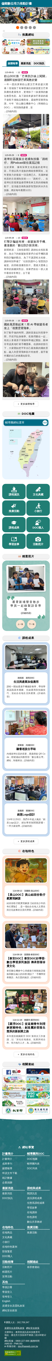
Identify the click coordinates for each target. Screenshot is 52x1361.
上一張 (20, 624)
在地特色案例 (9, 1246)
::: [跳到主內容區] (4, 31)
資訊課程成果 (34, 1198)
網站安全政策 (9, 1310)
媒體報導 (13, 63)
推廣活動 (32, 1232)
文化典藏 (7, 1237)
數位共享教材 (34, 1221)
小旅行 (6, 1242)
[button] (17, 27)
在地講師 (32, 1212)
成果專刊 (7, 1163)
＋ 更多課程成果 (26, 841)
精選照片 (7, 1271)
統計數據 (7, 1177)
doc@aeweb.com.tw (28, 1346)
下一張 (31, 624)
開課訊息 (32, 1193)
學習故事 (32, 1207)
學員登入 (7, 1291)
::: (3, 1143)
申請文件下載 (9, 1173)
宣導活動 (7, 1276)
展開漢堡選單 (48, 3)
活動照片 (7, 1267)
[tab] (13, 63)
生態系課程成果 (36, 1203)
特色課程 (32, 1217)
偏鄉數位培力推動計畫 (16, 3)
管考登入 (7, 1296)
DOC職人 (7, 1256)
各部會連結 (33, 1267)
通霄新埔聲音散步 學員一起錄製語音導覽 (26, 607)
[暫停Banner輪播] (4, 10)
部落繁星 (7, 1251)
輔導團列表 (33, 1163)
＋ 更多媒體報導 (26, 404)
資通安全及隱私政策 (13, 1305)
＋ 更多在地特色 (26, 1054)
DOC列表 (32, 1168)
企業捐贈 (7, 1182)
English (6, 1301)
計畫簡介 (7, 1159)
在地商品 (7, 1232)
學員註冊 (7, 1287)
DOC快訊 (39, 63)
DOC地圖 (32, 1159)
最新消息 (26, 63)
